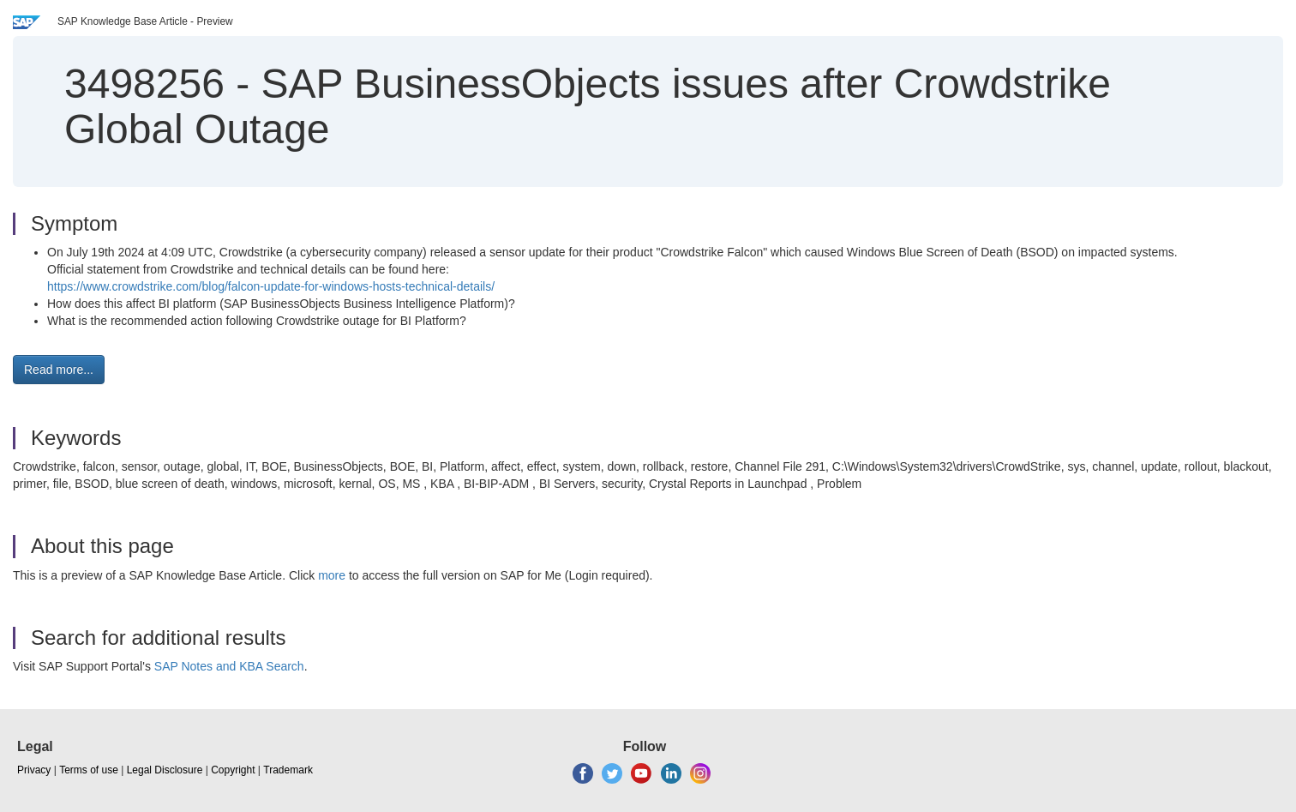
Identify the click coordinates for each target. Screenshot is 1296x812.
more (331, 575)
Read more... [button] (58, 369)
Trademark (288, 770)
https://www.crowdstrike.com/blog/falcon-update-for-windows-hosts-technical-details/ (271, 286)
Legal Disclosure (165, 770)
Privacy (34, 770)
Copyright (233, 770)
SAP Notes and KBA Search (229, 666)
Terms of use (88, 770)
